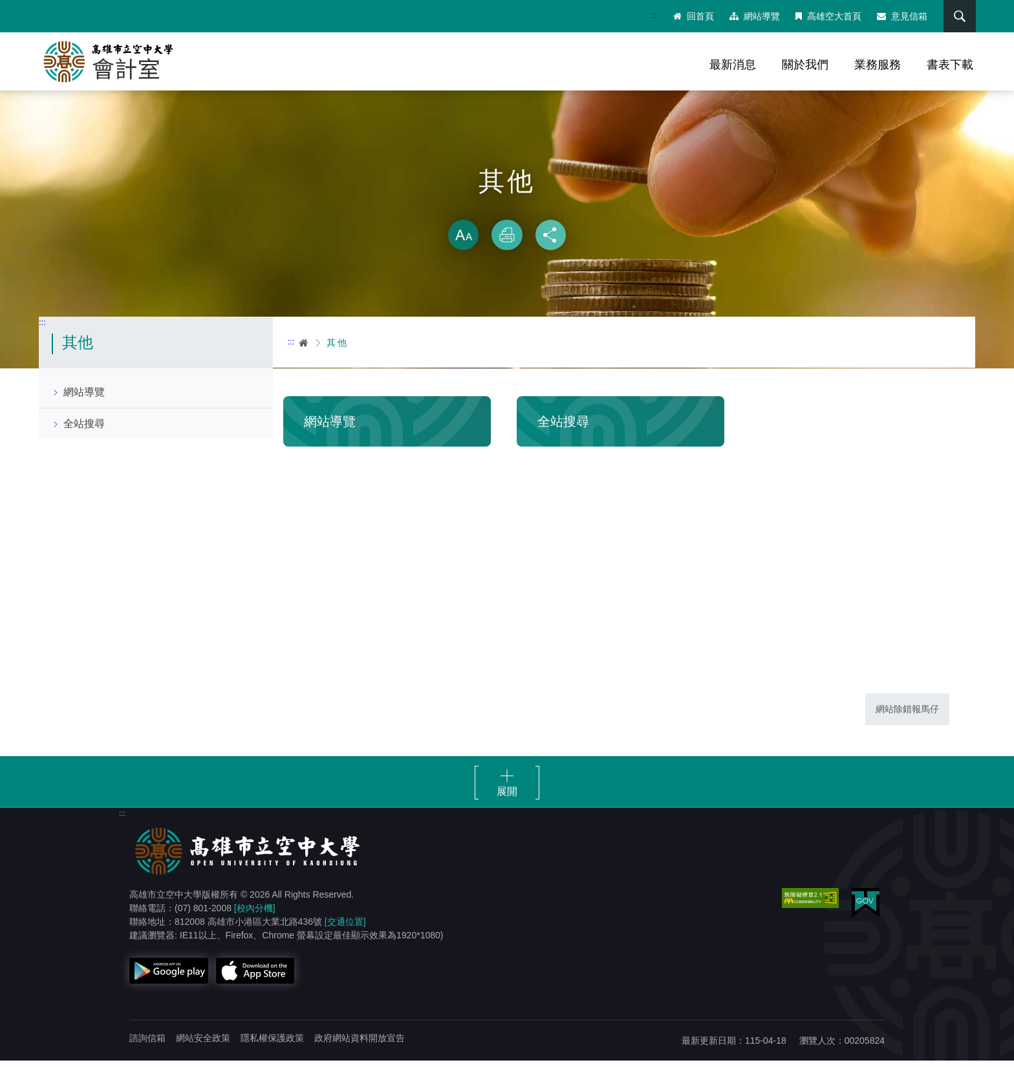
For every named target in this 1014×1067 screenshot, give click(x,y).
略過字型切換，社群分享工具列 (507, 213)
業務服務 (877, 64)
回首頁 (691, 16)
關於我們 (805, 64)
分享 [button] (550, 241)
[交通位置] (345, 928)
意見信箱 (899, 16)
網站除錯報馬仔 (907, 715)
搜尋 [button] (955, 16)
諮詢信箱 (147, 1044)
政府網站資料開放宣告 (359, 1044)
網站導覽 (752, 16)
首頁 (304, 349)
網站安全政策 (203, 1044)
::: (650, 15)
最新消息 (732, 64)
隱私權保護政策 (272, 1044)
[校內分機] (254, 914)
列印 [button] (507, 241)
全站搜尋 (84, 430)
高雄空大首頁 (826, 16)
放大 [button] (463, 241)
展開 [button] (507, 797)
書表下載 (950, 64)
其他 (337, 349)
